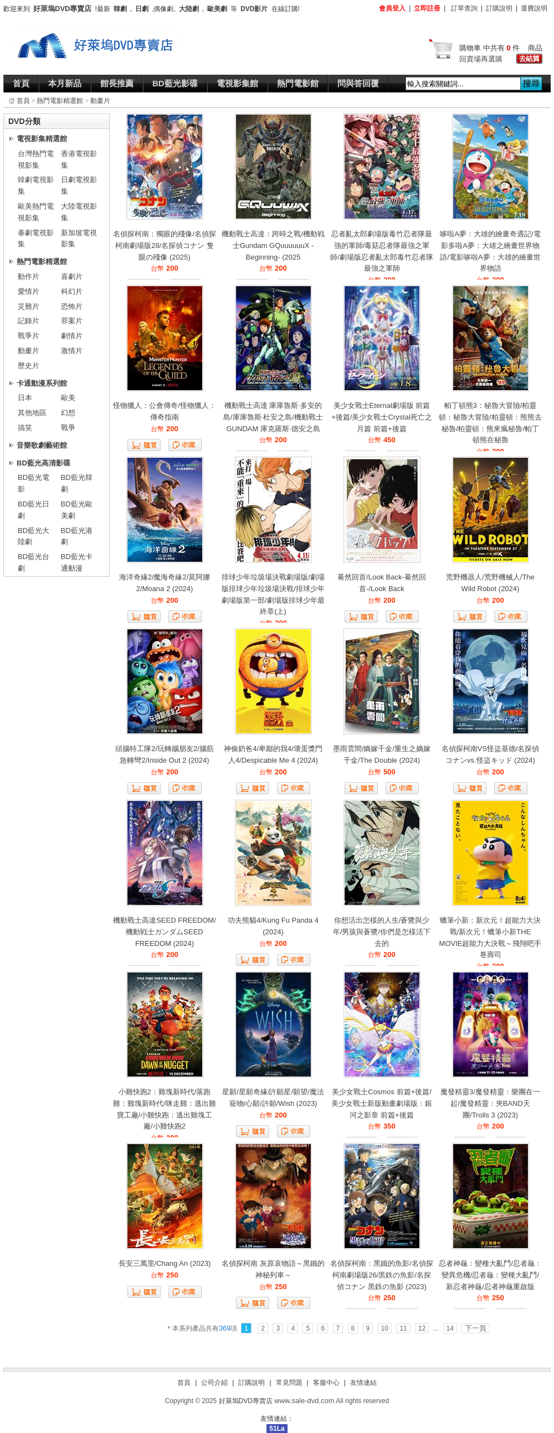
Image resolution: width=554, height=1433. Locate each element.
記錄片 (28, 321)
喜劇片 (72, 276)
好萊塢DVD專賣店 (246, 1401)
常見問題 (289, 1383)
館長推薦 (117, 83)
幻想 (68, 412)
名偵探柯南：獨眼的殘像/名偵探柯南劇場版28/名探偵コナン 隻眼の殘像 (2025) (164, 245)
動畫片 (100, 101)
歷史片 (28, 365)
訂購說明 (499, 8)
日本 (25, 398)
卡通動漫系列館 (42, 383)
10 (384, 1328)
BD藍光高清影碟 (43, 463)
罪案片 (72, 321)
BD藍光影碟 (175, 83)
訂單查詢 (464, 8)
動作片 (28, 276)
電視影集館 (237, 83)
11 (403, 1328)
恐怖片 (72, 306)
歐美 (68, 398)
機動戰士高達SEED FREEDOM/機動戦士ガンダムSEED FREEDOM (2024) (164, 932)
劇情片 (72, 336)
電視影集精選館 (42, 138)
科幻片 (72, 291)
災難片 (28, 306)
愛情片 (28, 291)
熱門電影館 (298, 83)
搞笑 (25, 427)
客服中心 (326, 1383)
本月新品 (64, 83)
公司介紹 (214, 1383)
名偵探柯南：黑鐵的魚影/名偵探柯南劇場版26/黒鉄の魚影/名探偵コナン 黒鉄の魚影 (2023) (381, 1275)
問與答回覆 (358, 83)
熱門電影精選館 (60, 101)
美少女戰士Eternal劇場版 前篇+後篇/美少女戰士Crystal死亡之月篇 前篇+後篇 (381, 417)
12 (421, 1328)
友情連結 (363, 1383)
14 (450, 1328)
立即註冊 (427, 8)
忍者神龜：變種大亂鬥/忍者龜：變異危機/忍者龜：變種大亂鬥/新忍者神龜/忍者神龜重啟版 (490, 1275)
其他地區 (32, 412)
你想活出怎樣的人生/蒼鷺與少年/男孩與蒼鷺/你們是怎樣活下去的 (381, 932)
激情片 (72, 350)
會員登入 (392, 8)
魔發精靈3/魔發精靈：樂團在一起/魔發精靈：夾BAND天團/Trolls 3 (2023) (490, 1103)
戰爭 (68, 427)
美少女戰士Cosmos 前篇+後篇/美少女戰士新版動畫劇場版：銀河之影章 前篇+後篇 (381, 1103)
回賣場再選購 (480, 59)
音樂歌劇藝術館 (42, 445)
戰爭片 (28, 336)
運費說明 (534, 8)
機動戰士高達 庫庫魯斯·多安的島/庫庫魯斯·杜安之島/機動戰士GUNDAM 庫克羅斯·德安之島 (273, 417)
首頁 (21, 83)
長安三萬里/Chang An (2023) (165, 1263)
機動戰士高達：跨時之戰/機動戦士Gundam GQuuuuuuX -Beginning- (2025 (273, 245)
